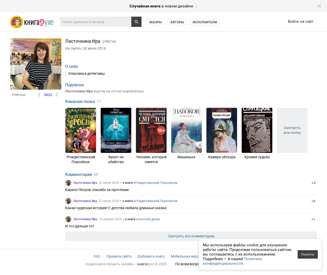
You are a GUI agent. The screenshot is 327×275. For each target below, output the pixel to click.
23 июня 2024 (109, 183)
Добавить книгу (151, 256)
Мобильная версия (187, 256)
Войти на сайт (300, 21)
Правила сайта (119, 256)
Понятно (307, 254)
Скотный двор (148, 219)
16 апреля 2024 (110, 219)
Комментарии (78, 174)
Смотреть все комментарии (191, 236)
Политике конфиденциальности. (232, 261)
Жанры (155, 22)
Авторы (177, 22)
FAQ (97, 256)
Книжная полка (80, 101)
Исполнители (205, 22)
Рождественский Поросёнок (155, 183)
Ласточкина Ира (85, 183)
